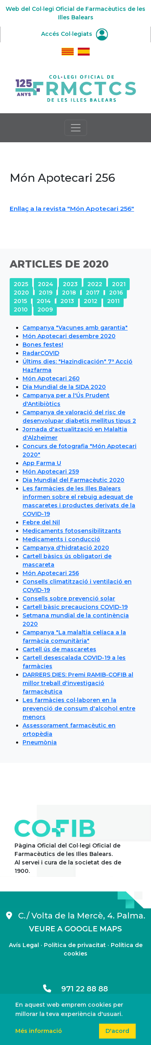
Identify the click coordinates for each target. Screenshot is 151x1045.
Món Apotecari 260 (51, 378)
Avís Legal (24, 945)
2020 (21, 292)
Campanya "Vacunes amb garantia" (75, 327)
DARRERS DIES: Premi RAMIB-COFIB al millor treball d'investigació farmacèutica (78, 683)
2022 (94, 284)
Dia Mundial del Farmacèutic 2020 (73, 480)
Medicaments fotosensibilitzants (72, 530)
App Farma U (42, 463)
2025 (21, 284)
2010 (21, 309)
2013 (67, 301)
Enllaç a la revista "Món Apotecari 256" (72, 208)
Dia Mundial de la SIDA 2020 (64, 387)
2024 (45, 284)
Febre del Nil (41, 522)
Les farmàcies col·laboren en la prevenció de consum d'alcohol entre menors (79, 708)
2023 (70, 284)
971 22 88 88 (75, 989)
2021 (119, 284)
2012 (90, 301)
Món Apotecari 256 (51, 573)
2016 (116, 292)
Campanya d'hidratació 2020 (66, 547)
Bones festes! (43, 344)
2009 (45, 309)
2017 (92, 292)
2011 (113, 301)
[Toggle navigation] (75, 128)
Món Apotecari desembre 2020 (69, 336)
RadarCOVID (41, 353)
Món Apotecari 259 (51, 471)
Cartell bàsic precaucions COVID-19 (75, 607)
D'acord (117, 1031)
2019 (45, 292)
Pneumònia (40, 742)
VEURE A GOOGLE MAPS (75, 929)
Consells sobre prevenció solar (69, 598)
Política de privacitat (75, 945)
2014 (44, 301)
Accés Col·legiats (74, 33)
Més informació (38, 1031)
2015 (20, 301)
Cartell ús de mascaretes (59, 649)
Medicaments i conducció (61, 539)
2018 (69, 292)
